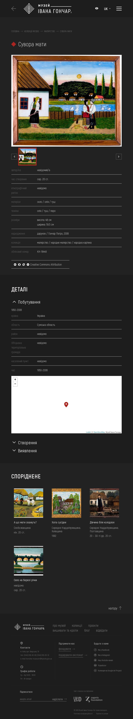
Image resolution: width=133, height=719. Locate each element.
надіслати (57, 699)
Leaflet (88, 432)
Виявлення (27, 450)
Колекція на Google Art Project (110, 670)
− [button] (15, 384)
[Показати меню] (119, 8)
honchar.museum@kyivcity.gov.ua (39, 658)
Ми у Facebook (103, 650)
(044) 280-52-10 (43, 655)
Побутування (29, 301)
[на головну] (29, 628)
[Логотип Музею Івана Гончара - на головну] (47, 8)
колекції (77, 625)
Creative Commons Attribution (37, 264)
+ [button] (15, 380)
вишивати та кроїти (65, 630)
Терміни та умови (102, 714)
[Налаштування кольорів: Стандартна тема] (96, 9)
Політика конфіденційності (83, 714)
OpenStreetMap (99, 432)
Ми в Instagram (104, 655)
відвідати (101, 630)
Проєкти (93, 625)
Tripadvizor (102, 665)
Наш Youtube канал (105, 660)
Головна (15, 31)
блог (87, 630)
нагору (112, 608)
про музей (59, 625)
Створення (27, 442)
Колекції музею (31, 31)
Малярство (49, 31)
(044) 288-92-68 (30, 655)
